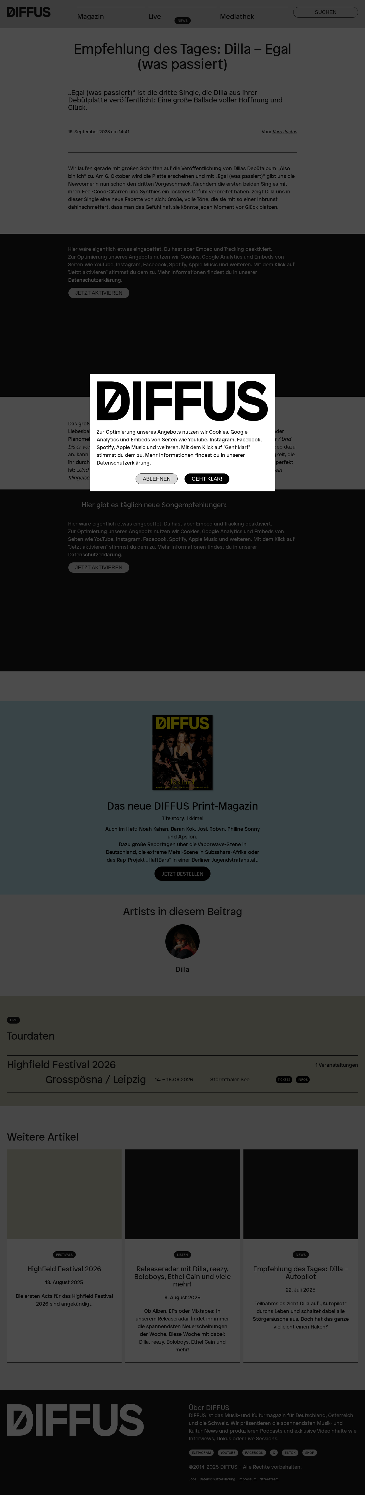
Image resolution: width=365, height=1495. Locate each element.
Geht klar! (207, 479)
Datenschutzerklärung (123, 462)
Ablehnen (156, 479)
